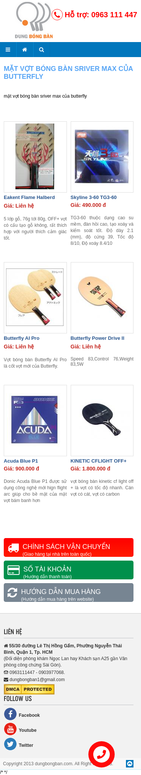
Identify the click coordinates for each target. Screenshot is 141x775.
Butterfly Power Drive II (97, 338)
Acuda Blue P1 (21, 461)
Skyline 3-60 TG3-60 (94, 197)
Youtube (20, 729)
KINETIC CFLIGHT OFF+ (99, 461)
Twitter (18, 744)
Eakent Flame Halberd (29, 197)
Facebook (22, 714)
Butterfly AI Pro (21, 338)
